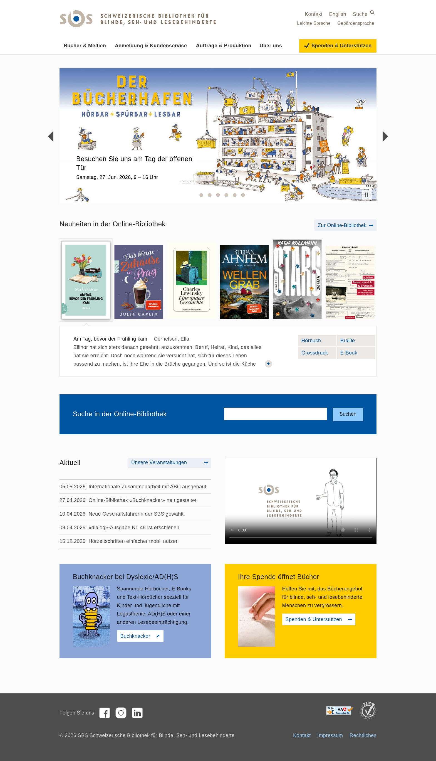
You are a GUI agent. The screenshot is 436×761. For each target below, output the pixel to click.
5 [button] (226, 195)
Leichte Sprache (314, 23)
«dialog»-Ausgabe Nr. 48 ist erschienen (133, 527)
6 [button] (234, 195)
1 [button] (193, 195)
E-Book (357, 353)
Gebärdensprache (355, 23)
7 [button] (243, 195)
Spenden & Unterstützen (314, 619)
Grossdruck (314, 352)
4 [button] (218, 195)
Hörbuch (318, 341)
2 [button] (201, 195)
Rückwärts (50, 136)
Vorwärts (385, 136)
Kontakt (313, 14)
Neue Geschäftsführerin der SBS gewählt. (136, 514)
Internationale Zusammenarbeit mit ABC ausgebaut (147, 486)
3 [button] (209, 195)
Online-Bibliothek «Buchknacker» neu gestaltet (142, 500)
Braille (357, 341)
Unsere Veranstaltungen (159, 462)
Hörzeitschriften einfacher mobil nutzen (133, 541)
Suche (360, 14)
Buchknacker (135, 636)
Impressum (330, 735)
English (337, 14)
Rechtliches (363, 735)
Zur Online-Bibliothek (342, 225)
